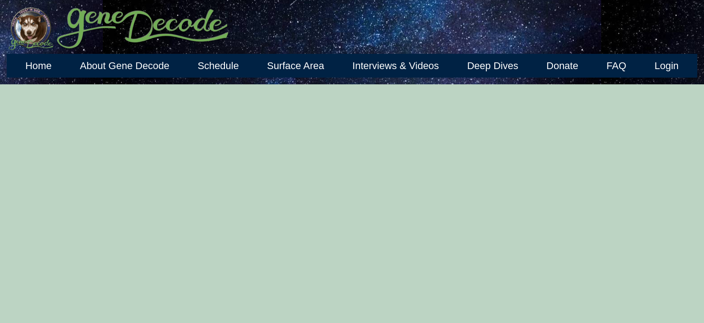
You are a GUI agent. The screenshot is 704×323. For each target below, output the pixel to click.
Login (667, 65)
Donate (562, 65)
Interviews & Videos (395, 65)
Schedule (218, 65)
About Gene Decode (124, 65)
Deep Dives (492, 65)
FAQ (616, 65)
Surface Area (295, 65)
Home (38, 65)
